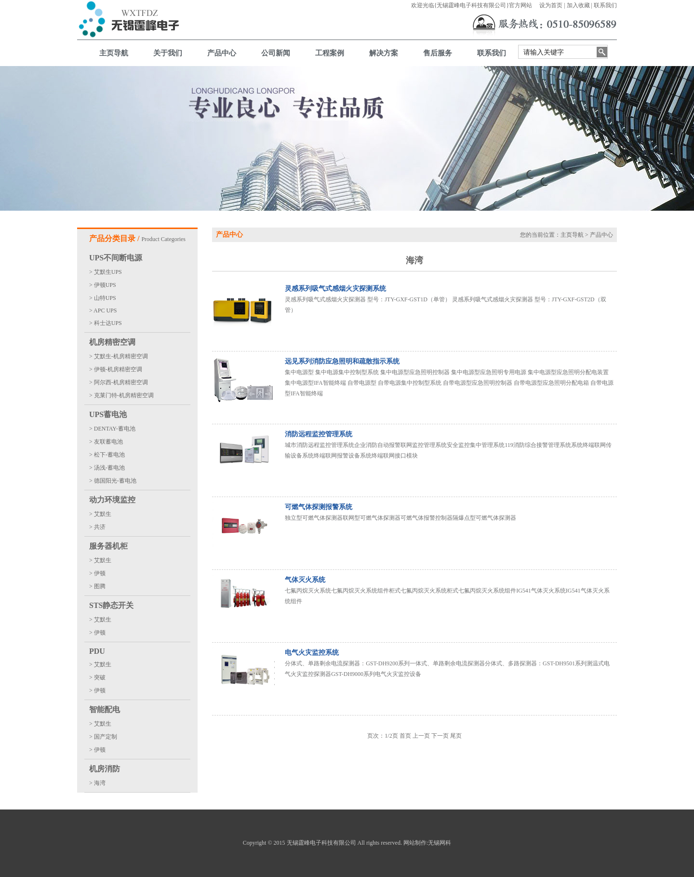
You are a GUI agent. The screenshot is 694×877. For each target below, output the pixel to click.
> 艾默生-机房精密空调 (118, 356)
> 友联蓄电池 (106, 441)
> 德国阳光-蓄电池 (112, 480)
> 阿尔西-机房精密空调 (118, 382)
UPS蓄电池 (108, 414)
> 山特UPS (102, 298)
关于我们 (167, 53)
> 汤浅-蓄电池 (107, 467)
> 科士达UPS (105, 323)
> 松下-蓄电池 (107, 454)
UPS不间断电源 (115, 258)
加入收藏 (578, 5)
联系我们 (605, 5)
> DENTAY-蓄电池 (112, 428)
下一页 (440, 735)
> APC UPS (103, 310)
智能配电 (104, 709)
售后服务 (437, 53)
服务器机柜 (108, 546)
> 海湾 (97, 783)
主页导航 (113, 53)
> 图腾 (97, 586)
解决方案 (383, 53)
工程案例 (329, 53)
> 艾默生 (100, 514)
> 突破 (97, 677)
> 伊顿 (97, 573)
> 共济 (97, 527)
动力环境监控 (112, 500)
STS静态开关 (111, 605)
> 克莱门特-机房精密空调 (121, 395)
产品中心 (221, 53)
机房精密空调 (112, 342)
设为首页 (550, 5)
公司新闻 (275, 53)
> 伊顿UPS (102, 285)
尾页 (456, 735)
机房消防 (104, 769)
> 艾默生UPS (105, 272)
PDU (97, 651)
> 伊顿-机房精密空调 (115, 369)
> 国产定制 (103, 736)
